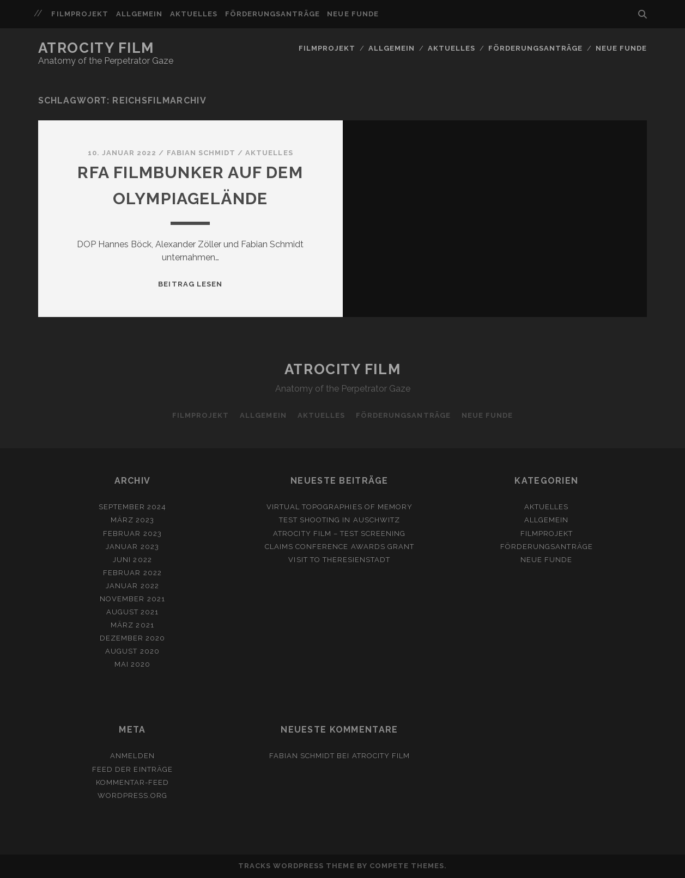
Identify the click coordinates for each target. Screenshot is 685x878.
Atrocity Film (96, 48)
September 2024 (133, 507)
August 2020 (132, 651)
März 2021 (132, 625)
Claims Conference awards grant (339, 546)
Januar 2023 (132, 546)
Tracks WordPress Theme (296, 866)
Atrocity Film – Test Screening (339, 533)
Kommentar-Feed (132, 782)
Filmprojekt (79, 14)
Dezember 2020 (133, 638)
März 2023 (132, 520)
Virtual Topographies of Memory (339, 507)
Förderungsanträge (272, 14)
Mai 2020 (132, 664)
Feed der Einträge (132, 769)
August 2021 (132, 612)
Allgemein (139, 14)
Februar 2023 (132, 533)
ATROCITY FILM (381, 756)
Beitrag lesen (190, 284)
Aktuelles (193, 14)
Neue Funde (352, 14)
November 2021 (132, 599)
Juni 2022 (132, 560)
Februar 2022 (132, 573)
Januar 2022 (132, 586)
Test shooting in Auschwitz (339, 520)
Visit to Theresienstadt (339, 560)
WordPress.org (133, 795)
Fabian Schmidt (201, 153)
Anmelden (132, 756)
